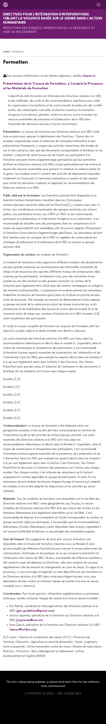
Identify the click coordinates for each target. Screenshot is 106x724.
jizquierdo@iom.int (29, 620)
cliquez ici (89, 75)
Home (6, 52)
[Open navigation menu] (98, 5)
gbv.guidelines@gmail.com (35, 611)
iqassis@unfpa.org (23, 629)
